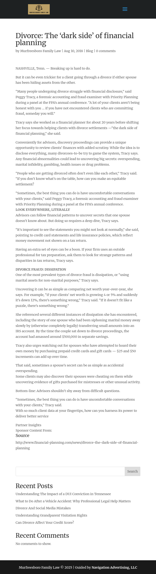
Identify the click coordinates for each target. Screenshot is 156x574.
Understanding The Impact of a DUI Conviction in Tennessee (63, 494)
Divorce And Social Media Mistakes (43, 508)
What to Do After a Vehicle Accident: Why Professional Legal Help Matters (73, 501)
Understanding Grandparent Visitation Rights (51, 515)
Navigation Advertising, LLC (114, 567)
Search (132, 471)
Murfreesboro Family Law (40, 51)
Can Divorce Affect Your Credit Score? (45, 522)
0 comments (106, 51)
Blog (89, 51)
